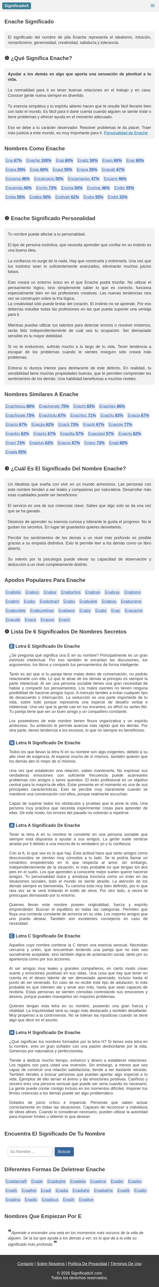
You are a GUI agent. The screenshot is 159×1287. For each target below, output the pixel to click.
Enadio (31, 1199)
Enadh (11, 1190)
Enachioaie (20, 415)
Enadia (62, 1190)
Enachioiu (52, 415)
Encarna (18, 178)
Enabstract (49, 601)
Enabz (101, 610)
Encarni (115, 178)
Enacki (93, 424)
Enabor (50, 592)
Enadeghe (56, 1181)
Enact (15, 443)
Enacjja (42, 424)
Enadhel (29, 1190)
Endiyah (67, 197)
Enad (118, 443)
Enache (38, 160)
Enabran (92, 592)
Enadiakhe (103, 1190)
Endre (93, 197)
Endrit (117, 197)
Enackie (120, 424)
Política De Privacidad (87, 1264)
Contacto (25, 1264)
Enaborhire (71, 592)
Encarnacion (83, 178)
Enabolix (13, 592)
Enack (68, 424)
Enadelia (78, 1181)
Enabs (29, 601)
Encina (72, 188)
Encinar (98, 188)
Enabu (69, 601)
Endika (40, 197)
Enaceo (47, 619)
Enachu (111, 415)
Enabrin (12, 601)
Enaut (62, 169)
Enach (64, 619)
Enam (112, 160)
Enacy (94, 443)
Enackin (17, 433)
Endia (15, 197)
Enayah (113, 169)
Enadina (13, 1199)
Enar (135, 160)
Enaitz (87, 160)
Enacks (44, 433)
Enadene (98, 1181)
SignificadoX (16, 6)
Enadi (46, 1190)
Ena (14, 160)
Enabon (32, 592)
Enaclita (72, 433)
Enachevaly (54, 406)
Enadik (123, 1190)
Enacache (133, 610)
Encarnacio (48, 178)
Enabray (112, 592)
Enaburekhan (42, 610)
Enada (16, 452)
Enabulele (88, 601)
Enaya (87, 169)
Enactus (41, 443)
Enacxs (69, 443)
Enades (135, 1181)
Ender (124, 188)
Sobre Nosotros (51, 1264)
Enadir (68, 1199)
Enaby (85, 610)
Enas (39, 169)
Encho (46, 188)
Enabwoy (66, 610)
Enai (64, 160)
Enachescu (20, 406)
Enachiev (112, 406)
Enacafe (13, 619)
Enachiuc (83, 415)
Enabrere (132, 592)
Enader (117, 1181)
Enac (115, 610)
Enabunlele (16, 610)
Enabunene (131, 601)
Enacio (16, 424)
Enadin (140, 1190)
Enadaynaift (16, 1181)
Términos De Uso (126, 1264)
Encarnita (19, 188)
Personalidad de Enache (126, 133)
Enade (37, 1181)
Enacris (129, 433)
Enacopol (101, 433)
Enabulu (109, 601)
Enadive (86, 1199)
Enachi (84, 406)
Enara (15, 169)
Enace (30, 619)
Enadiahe (80, 1190)
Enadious (50, 1199)
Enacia (138, 415)
